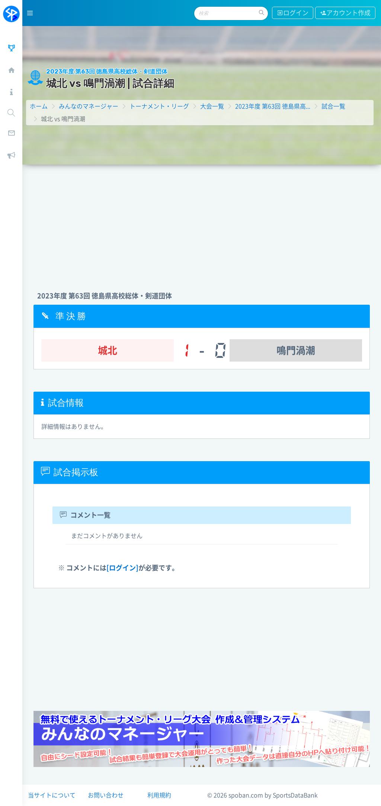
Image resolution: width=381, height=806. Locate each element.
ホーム (39, 106)
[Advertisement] (201, 220)
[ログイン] (122, 567)
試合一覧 (333, 106)
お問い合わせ (106, 795)
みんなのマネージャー (88, 106)
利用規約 (159, 795)
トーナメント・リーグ (159, 106)
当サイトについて (52, 795)
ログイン (292, 13)
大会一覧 (212, 106)
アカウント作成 (345, 13)
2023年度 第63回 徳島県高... (272, 106)
